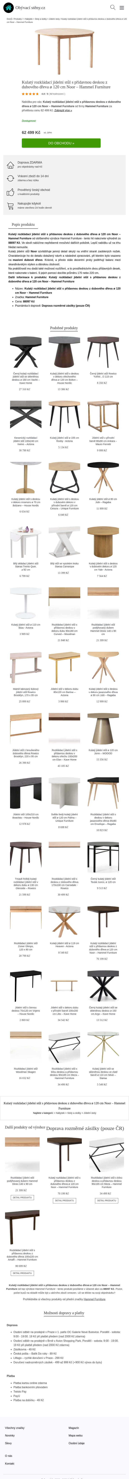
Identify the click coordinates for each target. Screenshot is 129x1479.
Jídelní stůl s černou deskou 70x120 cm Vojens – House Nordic (26, 1001)
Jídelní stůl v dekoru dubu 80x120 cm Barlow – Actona (64, 682)
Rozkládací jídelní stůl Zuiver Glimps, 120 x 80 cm (26, 937)
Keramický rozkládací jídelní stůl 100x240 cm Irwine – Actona (25, 431)
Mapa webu (76, 1426)
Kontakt (9, 1454)
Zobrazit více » (63, 110)
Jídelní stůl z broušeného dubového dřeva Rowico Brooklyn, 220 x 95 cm (25, 744)
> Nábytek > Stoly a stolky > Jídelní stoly (41, 19)
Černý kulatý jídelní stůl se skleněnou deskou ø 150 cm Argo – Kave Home (103, 1001)
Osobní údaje (77, 1434)
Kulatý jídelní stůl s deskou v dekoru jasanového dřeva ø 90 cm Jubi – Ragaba (103, 682)
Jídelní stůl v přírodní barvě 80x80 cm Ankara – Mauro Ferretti (103, 431)
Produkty (18, 19)
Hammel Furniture (96, 106)
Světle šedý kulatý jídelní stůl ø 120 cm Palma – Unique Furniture (64, 808)
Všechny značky (15, 1418)
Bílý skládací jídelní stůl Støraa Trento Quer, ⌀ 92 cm (25, 557)
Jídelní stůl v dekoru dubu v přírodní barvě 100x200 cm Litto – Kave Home (64, 1001)
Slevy (8, 1434)
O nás (8, 1446)
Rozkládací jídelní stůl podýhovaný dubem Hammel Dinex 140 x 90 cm (22, 1171)
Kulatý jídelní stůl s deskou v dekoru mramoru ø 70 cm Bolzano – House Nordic (25, 492)
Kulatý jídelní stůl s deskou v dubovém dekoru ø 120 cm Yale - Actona (103, 557)
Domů (9, 19)
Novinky (10, 1426)
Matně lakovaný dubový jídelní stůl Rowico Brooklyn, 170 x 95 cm (25, 682)
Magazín (74, 1418)
